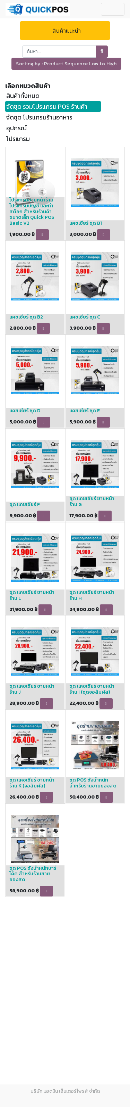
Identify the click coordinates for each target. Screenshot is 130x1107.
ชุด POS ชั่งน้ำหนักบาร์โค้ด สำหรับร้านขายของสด (32, 874)
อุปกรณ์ (16, 128)
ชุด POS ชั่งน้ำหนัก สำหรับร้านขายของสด (92, 783)
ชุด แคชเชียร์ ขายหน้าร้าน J (31, 689)
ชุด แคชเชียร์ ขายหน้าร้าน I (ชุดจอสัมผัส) (91, 689)
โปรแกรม (18, 138)
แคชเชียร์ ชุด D (24, 410)
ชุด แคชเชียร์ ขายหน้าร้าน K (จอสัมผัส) (31, 783)
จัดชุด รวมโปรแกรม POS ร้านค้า (46, 106)
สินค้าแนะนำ (65, 30)
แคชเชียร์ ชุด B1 (85, 223)
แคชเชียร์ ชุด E (84, 410)
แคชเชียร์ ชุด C (84, 317)
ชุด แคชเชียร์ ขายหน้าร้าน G (91, 501)
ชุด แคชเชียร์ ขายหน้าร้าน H (91, 595)
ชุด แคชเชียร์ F (24, 504)
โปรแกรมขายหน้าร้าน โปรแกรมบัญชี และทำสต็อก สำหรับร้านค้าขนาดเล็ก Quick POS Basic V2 (31, 211)
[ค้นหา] (102, 52)
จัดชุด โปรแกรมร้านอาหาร (39, 117)
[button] (66, 64)
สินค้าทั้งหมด (23, 95)
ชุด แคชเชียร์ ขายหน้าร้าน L (31, 595)
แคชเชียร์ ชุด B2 (26, 317)
